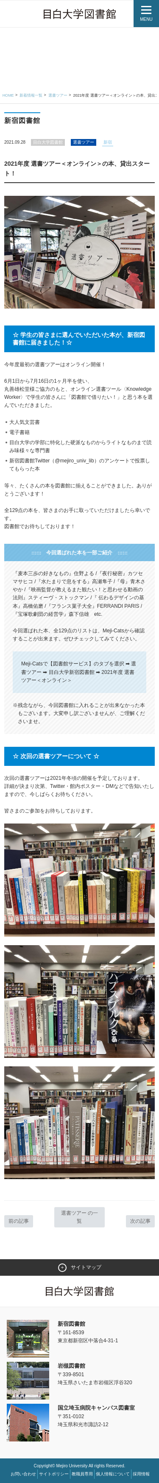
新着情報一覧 (31, 95)
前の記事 (18, 1221)
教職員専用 (82, 1474)
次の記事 (140, 1221)
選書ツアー (57, 95)
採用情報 (141, 1474)
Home (8, 95)
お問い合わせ (23, 1474)
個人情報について (113, 1474)
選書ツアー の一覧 (79, 1217)
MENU (146, 19)
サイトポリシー (54, 1474)
